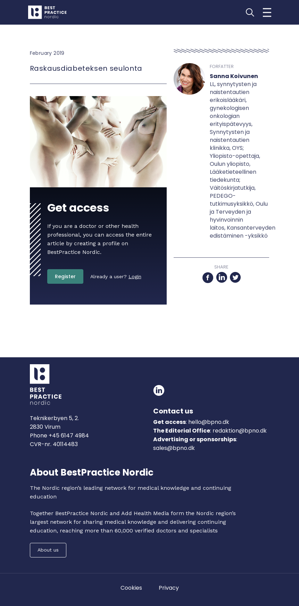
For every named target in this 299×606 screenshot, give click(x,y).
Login (134, 276)
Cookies (131, 588)
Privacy (169, 588)
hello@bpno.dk (208, 422)
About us (48, 550)
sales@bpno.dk (174, 448)
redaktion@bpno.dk (240, 431)
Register (65, 276)
